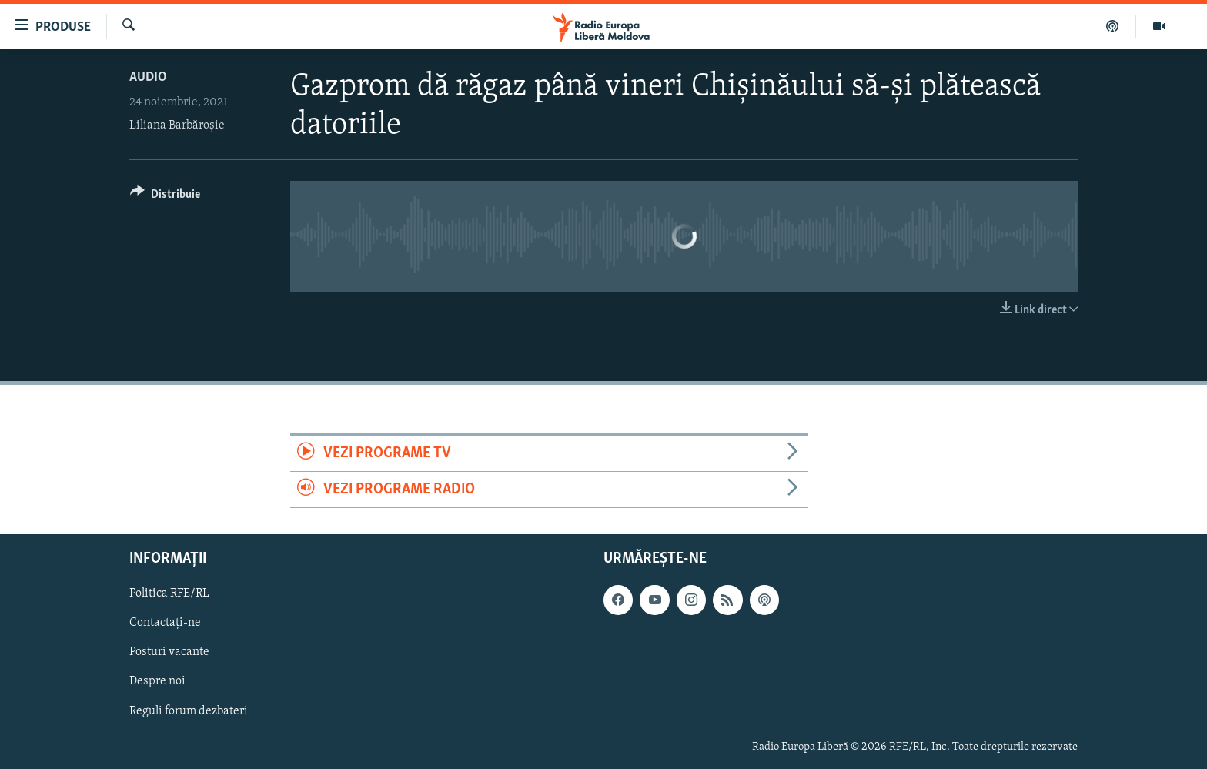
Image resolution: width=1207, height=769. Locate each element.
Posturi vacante (169, 653)
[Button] (165, 196)
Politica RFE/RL (169, 594)
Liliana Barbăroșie (177, 125)
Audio (148, 77)
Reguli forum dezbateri (188, 711)
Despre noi (157, 682)
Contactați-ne (165, 623)
